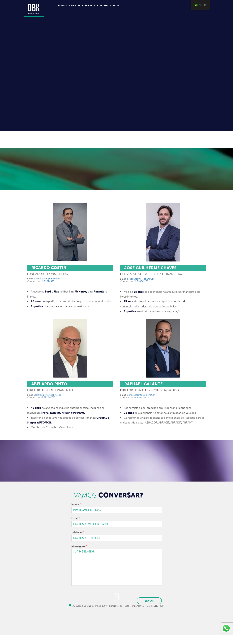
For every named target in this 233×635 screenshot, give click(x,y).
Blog (116, 5)
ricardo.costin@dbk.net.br (47, 278)
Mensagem (79, 546)
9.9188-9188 (139, 281)
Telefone (77, 532)
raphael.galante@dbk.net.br (140, 394)
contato (102, 5)
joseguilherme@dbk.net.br (140, 278)
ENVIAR (149, 600)
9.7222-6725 (46, 397)
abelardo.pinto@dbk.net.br (47, 394)
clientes (74, 5)
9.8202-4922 (139, 397)
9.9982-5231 (46, 281)
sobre (88, 5)
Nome (76, 504)
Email (75, 518)
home (61, 5)
